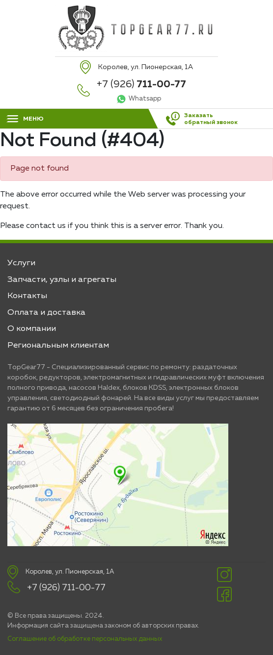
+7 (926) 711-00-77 (66, 587)
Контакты (27, 296)
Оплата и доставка (46, 312)
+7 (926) (141, 84)
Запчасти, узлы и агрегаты (61, 280)
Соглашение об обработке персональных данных (84, 639)
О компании (31, 329)
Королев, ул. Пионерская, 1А (70, 572)
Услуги (21, 263)
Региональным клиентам (58, 345)
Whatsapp (145, 99)
